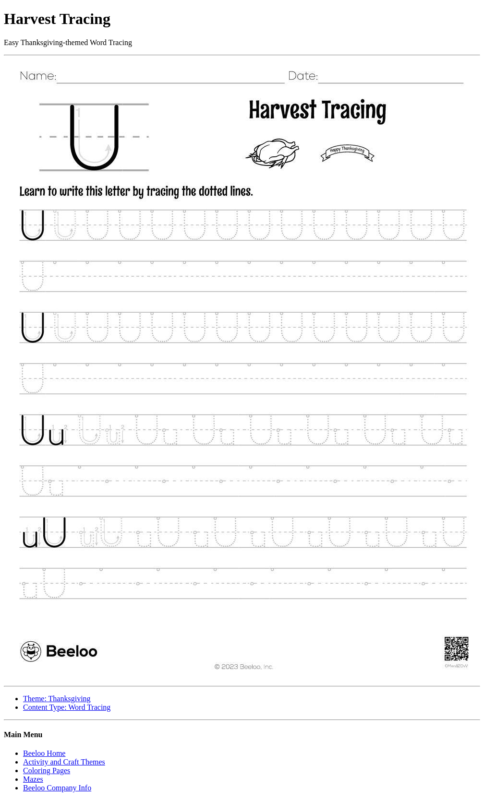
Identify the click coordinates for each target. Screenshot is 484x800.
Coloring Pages (46, 770)
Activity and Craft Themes (64, 762)
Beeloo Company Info (57, 788)
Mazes (33, 779)
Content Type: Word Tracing (66, 707)
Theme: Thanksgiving (57, 698)
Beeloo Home (44, 753)
